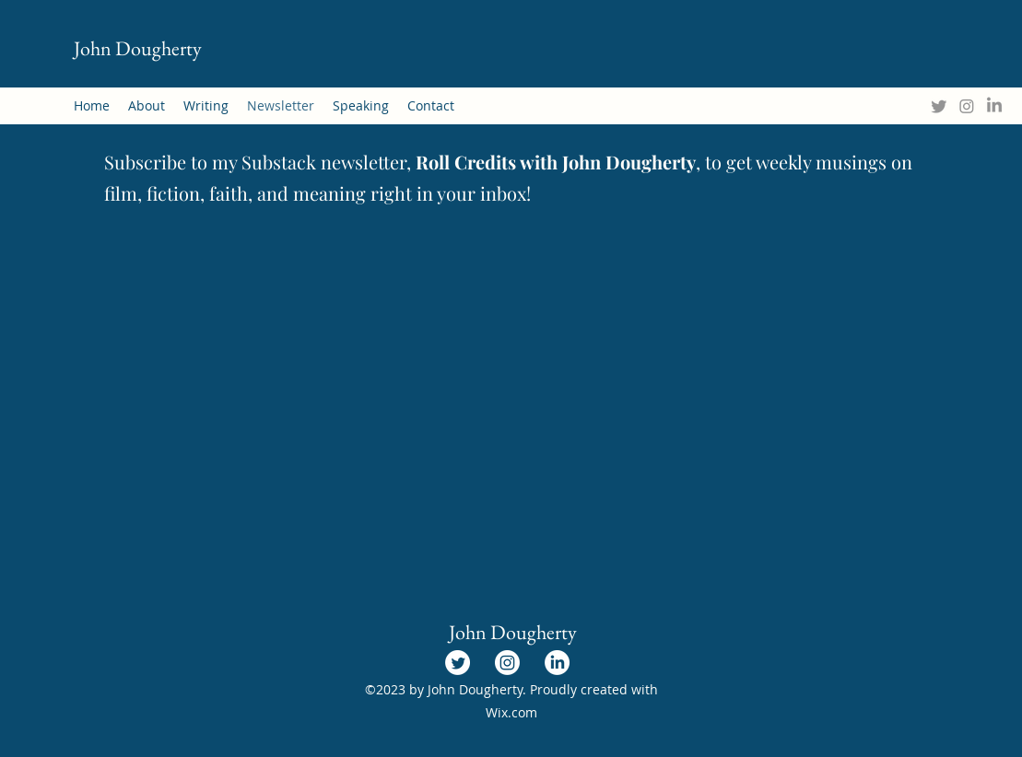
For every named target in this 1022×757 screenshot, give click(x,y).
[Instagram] (966, 106)
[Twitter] (939, 106)
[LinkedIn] (994, 106)
